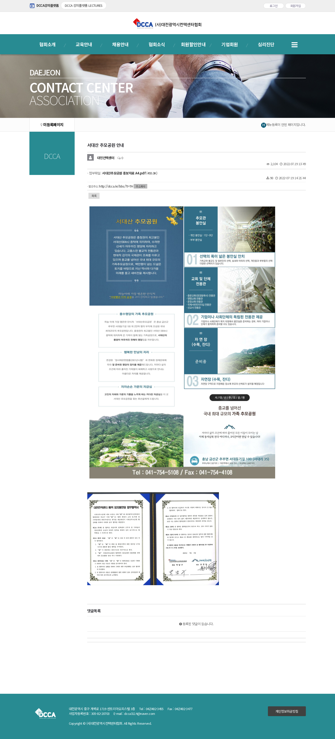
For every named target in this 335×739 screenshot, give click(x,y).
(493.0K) (129, 173)
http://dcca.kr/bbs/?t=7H (116, 186)
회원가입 (295, 6)
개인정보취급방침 (286, 711)
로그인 (273, 6)
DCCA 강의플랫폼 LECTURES (84, 5)
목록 (94, 196)
